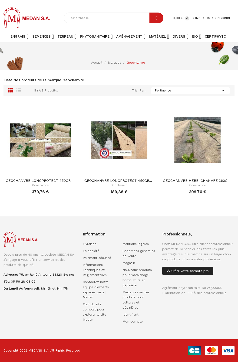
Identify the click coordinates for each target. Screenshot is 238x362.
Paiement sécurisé (97, 258)
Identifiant (130, 314)
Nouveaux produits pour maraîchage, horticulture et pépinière (137, 277)
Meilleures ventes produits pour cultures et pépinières (135, 299)
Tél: (6, 281)
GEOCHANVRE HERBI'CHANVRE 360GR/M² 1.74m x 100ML (197, 181)
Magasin (128, 263)
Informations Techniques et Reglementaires (95, 270)
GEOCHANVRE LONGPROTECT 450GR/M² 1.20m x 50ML (119, 181)
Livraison (89, 244)
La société (91, 251)
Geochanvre (40, 185)
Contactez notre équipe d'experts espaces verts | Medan (96, 289)
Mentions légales (135, 244)
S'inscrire (222, 18)
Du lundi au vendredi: (21, 288)
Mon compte (132, 321)
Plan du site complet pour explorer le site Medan (94, 311)
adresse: (10, 274)
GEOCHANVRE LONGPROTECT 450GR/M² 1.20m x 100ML (40, 181)
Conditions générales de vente (138, 253)
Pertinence (190, 90)
